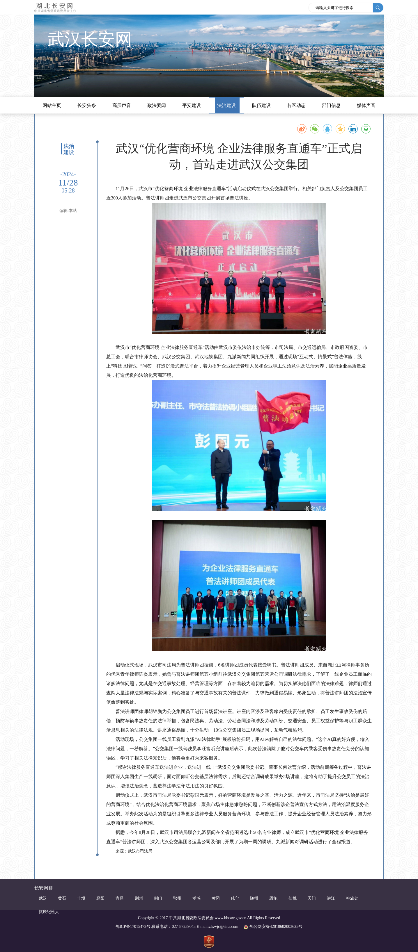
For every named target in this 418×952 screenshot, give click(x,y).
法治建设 (226, 105)
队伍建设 (261, 105)
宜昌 (120, 898)
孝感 (196, 898)
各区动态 (296, 105)
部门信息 (331, 105)
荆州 (139, 898)
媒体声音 (366, 105)
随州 (254, 898)
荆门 (158, 898)
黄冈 (216, 898)
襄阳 (100, 898)
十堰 (81, 898)
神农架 (352, 898)
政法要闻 (156, 105)
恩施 (273, 898)
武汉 (43, 898)
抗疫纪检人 (49, 912)
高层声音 (121, 105)
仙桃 (292, 898)
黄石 (62, 898)
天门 (312, 898)
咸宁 (235, 898)
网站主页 (51, 105)
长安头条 (86, 105)
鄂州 (177, 898)
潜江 (331, 898)
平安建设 (191, 105)
